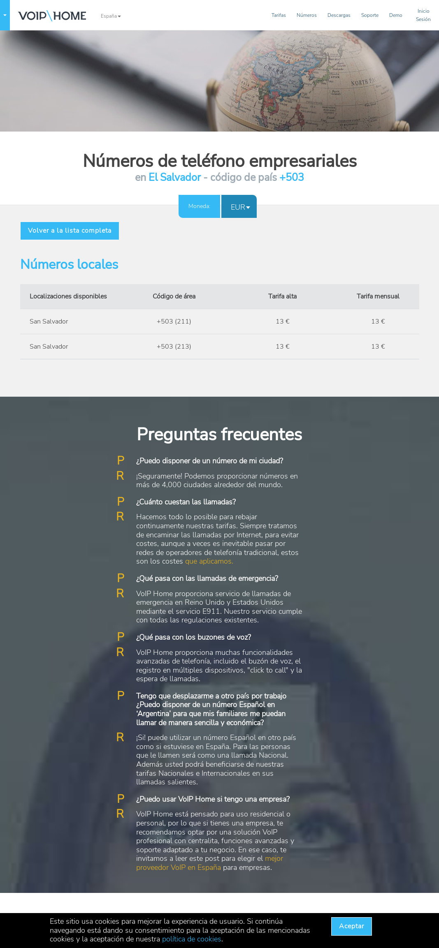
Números (307, 15)
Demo (395, 15)
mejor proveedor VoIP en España (209, 862)
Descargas (339, 15)
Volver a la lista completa (69, 230)
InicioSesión (423, 15)
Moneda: (199, 206)
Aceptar (351, 926)
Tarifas (279, 15)
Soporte (370, 15)
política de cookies (191, 939)
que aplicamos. (209, 561)
